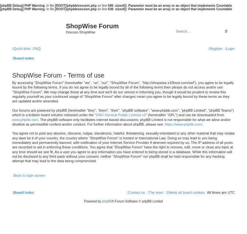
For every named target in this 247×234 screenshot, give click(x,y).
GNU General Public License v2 (121, 115)
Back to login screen (29, 175)
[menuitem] (36, 48)
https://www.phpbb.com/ (183, 124)
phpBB (107, 201)
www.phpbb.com (25, 120)
